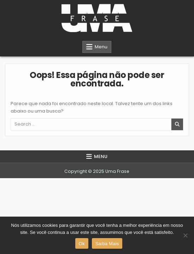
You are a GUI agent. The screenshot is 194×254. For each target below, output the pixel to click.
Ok (82, 243)
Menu (101, 46)
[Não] (185, 235)
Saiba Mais (107, 243)
